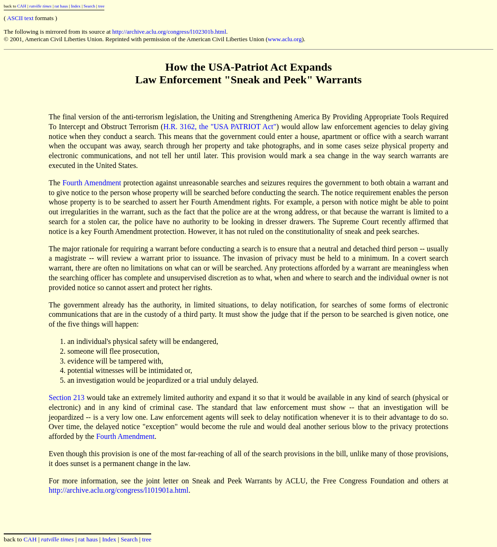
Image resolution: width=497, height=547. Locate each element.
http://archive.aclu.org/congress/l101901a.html (119, 490)
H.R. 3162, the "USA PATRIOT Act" (220, 127)
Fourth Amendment (91, 183)
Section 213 (67, 397)
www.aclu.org (285, 39)
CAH (21, 6)
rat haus (61, 6)
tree (101, 6)
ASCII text (20, 18)
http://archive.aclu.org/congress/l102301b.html (169, 31)
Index (75, 6)
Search (89, 6)
